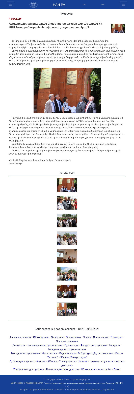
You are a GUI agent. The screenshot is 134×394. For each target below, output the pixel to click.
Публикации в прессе (22, 361)
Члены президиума (67, 341)
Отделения (57, 337)
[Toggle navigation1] (123, 4)
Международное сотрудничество (67, 349)
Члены (87, 337)
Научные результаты (101, 361)
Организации (73, 337)
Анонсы (40, 361)
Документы (19, 345)
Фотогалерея (49, 353)
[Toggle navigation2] (10, 4)
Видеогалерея (67, 353)
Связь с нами (100, 337)
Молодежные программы (25, 353)
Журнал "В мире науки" (73, 357)
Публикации (71, 345)
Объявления (88, 369)
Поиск (117, 369)
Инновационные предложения (45, 345)
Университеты (67, 361)
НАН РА (59, 5)
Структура (116, 337)
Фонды (84, 345)
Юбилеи (52, 361)
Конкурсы (114, 345)
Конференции (99, 345)
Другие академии (103, 353)
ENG (103, 5)
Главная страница (20, 337)
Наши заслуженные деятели (62, 369)
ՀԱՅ (84, 5)
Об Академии (41, 337)
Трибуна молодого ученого (28, 369)
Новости (82, 361)
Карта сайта (104, 369)
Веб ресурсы (85, 353)
